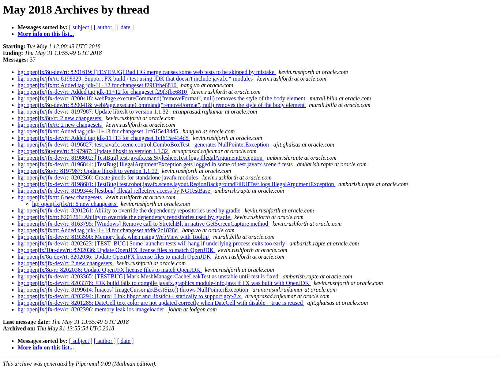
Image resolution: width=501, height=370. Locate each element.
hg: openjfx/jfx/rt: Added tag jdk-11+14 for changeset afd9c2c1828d (98, 230)
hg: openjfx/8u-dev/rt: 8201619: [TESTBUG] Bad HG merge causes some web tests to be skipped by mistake (147, 72)
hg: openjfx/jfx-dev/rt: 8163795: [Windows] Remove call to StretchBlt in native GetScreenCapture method (144, 224)
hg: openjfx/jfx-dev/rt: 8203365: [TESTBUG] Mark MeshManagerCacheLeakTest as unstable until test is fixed (149, 276)
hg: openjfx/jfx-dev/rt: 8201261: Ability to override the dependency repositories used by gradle (130, 210)
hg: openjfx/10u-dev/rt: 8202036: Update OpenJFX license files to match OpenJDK (116, 250)
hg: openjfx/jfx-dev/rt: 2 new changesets (66, 263)
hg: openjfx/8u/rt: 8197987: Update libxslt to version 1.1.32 (88, 171)
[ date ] (125, 27)
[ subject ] (81, 27)
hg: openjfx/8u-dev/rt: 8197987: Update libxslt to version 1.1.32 (93, 151)
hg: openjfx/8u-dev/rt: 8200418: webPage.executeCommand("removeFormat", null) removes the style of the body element (162, 105)
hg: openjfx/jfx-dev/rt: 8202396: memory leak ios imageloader (92, 309)
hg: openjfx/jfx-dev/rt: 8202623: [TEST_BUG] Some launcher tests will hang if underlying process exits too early (152, 243)
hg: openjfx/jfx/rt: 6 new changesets (60, 197)
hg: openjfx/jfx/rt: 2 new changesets (60, 125)
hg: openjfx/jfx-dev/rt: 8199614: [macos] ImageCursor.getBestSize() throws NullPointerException (134, 289)
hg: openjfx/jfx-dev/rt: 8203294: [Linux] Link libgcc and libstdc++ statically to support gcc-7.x (130, 296)
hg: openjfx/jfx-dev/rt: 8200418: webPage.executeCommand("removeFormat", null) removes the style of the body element (162, 98)
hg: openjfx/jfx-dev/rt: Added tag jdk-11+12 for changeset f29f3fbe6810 (103, 92)
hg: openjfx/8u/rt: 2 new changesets (60, 118)
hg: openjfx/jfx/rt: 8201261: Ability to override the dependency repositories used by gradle (124, 217)
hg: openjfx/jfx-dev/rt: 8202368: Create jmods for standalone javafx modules (108, 177)
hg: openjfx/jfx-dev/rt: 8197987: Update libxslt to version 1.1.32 (94, 111)
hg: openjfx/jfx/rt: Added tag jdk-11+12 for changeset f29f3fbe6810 (98, 85)
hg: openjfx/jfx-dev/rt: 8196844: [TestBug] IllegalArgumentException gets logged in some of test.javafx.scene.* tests (156, 164)
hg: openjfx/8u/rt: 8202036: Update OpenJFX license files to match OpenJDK (110, 270)
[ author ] (105, 27)
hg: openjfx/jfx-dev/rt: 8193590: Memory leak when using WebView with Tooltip (114, 237)
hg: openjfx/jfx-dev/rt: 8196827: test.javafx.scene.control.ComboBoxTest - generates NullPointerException (144, 144)
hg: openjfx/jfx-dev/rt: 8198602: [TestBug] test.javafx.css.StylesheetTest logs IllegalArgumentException (141, 158)
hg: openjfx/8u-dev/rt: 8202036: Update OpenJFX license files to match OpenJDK (115, 257)
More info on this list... (46, 34)
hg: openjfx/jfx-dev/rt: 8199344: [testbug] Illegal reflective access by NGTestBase (115, 191)
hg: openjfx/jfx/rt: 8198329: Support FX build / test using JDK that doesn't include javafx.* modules (136, 78)
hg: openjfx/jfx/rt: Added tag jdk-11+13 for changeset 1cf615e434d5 (99, 131)
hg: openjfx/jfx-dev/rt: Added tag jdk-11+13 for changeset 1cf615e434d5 (104, 138)
